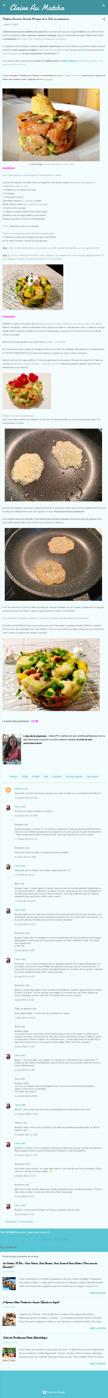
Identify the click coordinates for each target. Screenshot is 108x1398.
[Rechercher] (104, 6)
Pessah (35, 776)
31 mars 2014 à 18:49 (25, 857)
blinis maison (69, 60)
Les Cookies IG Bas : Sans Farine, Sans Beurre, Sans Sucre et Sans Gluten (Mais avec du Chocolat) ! (49, 1265)
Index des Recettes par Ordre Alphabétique (24, 1338)
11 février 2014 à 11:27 (26, 839)
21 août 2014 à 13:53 (25, 924)
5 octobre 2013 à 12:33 (26, 797)
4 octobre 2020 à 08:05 (26, 1096)
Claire (17, 806)
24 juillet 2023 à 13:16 (25, 1176)
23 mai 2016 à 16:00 (25, 950)
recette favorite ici (15, 64)
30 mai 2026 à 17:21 (25, 1214)
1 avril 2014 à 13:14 (24, 875)
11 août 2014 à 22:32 (25, 901)
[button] (104, 19)
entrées (13, 776)
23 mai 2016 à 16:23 (25, 976)
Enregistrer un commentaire (19, 1221)
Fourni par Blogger (54, 1392)
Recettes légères (74, 776)
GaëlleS (18, 788)
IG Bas (24, 776)
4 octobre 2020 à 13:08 (26, 1114)
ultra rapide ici (92, 60)
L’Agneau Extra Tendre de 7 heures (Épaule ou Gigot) (30, 1302)
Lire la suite (98, 1293)
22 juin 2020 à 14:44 (24, 1046)
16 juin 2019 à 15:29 (24, 1000)
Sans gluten (92, 776)
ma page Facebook (71, 75)
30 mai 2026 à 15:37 (25, 1196)
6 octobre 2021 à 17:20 (26, 1155)
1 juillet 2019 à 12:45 (25, 1017)
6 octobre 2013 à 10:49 (26, 815)
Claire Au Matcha (37, 7)
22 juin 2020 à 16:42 (24, 1070)
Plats (45, 776)
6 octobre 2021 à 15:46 (26, 1134)
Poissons (57, 776)
